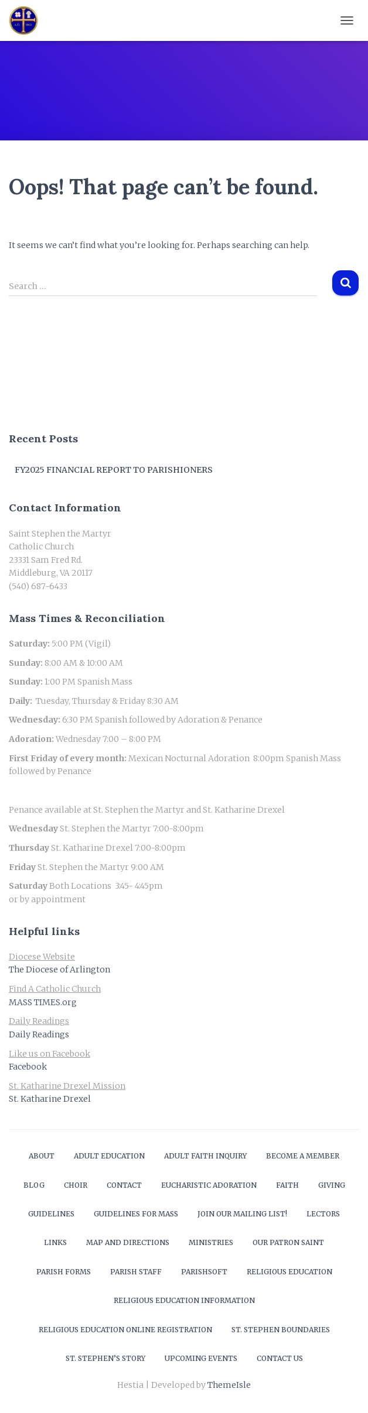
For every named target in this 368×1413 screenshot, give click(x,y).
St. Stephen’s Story (105, 1358)
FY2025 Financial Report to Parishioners (114, 470)
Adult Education (109, 1155)
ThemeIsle (229, 1385)
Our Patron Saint (288, 1242)
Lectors (323, 1213)
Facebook (28, 1066)
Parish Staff (136, 1271)
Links (55, 1242)
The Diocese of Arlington (59, 969)
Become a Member (302, 1155)
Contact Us (280, 1358)
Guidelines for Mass (136, 1213)
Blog (34, 1185)
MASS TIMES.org (43, 1002)
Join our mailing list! (242, 1213)
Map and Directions (127, 1242)
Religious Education (289, 1271)
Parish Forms (63, 1271)
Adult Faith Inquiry (205, 1155)
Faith (287, 1185)
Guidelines (51, 1213)
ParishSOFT (204, 1271)
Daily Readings (39, 1034)
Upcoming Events (201, 1358)
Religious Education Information (184, 1300)
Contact (124, 1185)
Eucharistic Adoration (209, 1185)
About (41, 1155)
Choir (75, 1185)
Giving (331, 1185)
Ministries (211, 1242)
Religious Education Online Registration (125, 1329)
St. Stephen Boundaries (280, 1329)
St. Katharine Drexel (50, 1099)
